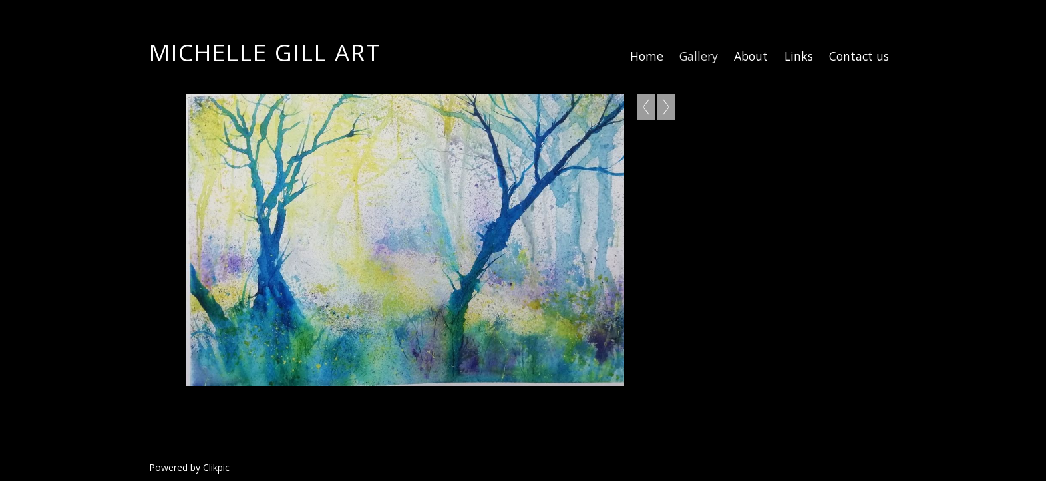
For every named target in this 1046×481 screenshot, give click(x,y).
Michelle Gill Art (265, 52)
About (751, 56)
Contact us (859, 56)
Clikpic (216, 467)
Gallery (698, 56)
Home (646, 56)
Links (798, 56)
